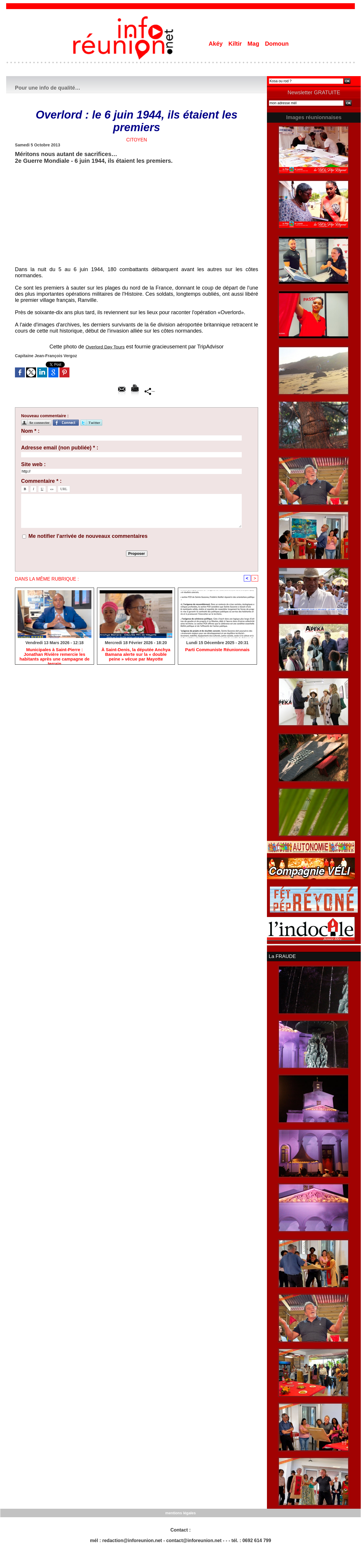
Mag (254, 43)
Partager (150, 391)
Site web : (33, 464)
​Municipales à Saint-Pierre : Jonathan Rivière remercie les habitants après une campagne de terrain (54, 655)
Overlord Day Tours (105, 347)
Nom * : (30, 431)
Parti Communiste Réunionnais (217, 650)
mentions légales (180, 1512)
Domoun (277, 43)
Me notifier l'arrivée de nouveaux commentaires (87, 536)
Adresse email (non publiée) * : (59, 448)
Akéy (216, 43)
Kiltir (235, 43)
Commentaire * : (41, 481)
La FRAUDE (281, 956)
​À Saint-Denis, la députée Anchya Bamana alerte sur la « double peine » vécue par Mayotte (136, 655)
